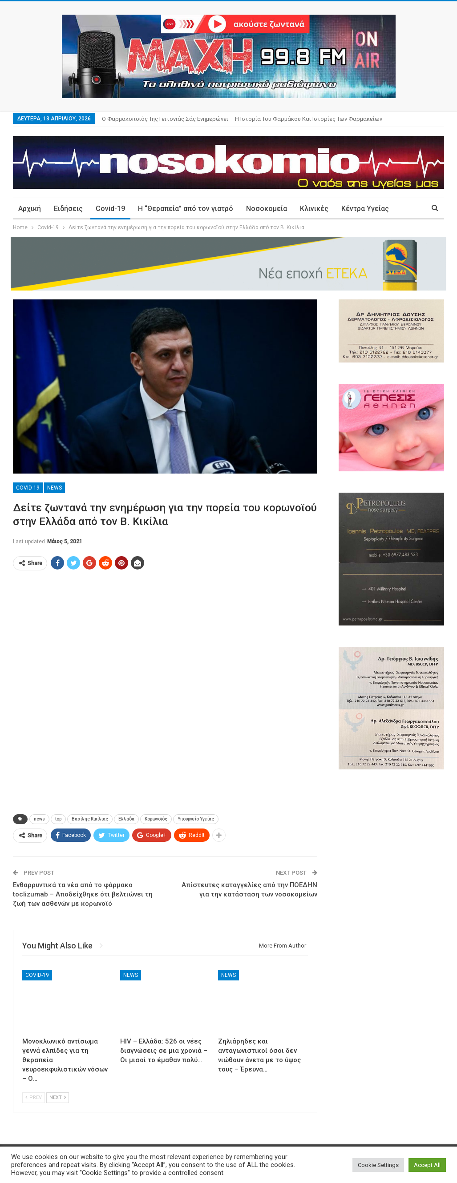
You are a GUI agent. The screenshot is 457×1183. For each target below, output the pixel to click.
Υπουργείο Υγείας (196, 819)
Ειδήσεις (68, 208)
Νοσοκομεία (266, 208)
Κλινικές (314, 208)
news (39, 819)
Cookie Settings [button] (378, 1165)
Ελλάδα (126, 819)
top (58, 819)
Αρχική (29, 208)
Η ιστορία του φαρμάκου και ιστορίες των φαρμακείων (308, 119)
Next (57, 1097)
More (350, 208)
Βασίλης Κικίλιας (90, 819)
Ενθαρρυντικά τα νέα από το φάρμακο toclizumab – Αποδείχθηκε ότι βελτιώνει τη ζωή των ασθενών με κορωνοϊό (83, 894)
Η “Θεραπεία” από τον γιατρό (185, 208)
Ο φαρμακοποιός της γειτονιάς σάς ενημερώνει (165, 119)
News (54, 488)
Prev (33, 1097)
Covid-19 (110, 208)
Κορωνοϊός (156, 819)
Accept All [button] (427, 1165)
